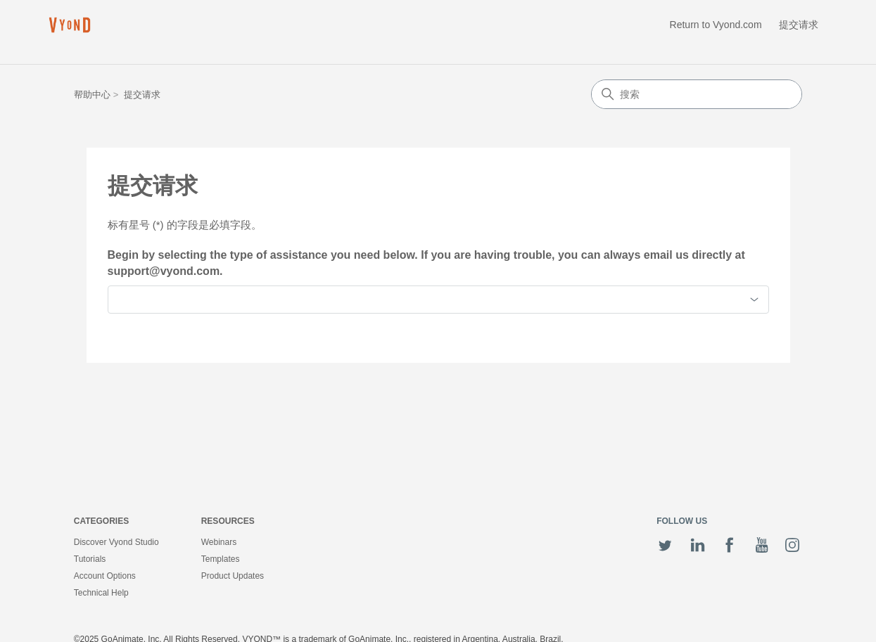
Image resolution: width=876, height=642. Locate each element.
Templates (220, 559)
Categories (101, 521)
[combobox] (438, 299)
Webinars (218, 542)
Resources (228, 521)
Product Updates (232, 576)
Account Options (105, 576)
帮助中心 (92, 94)
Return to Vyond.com (716, 24)
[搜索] (696, 94)
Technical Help (101, 593)
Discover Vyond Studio (116, 542)
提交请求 (798, 24)
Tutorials (90, 559)
